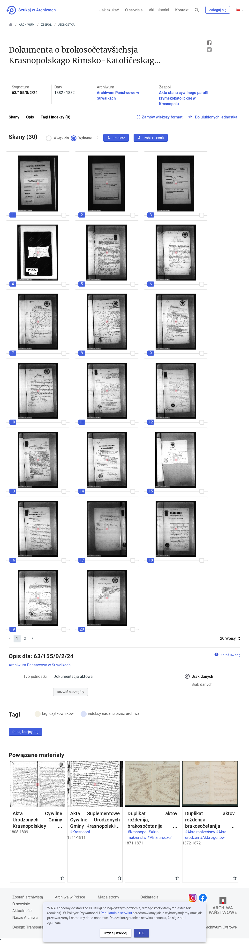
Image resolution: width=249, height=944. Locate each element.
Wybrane (82, 138)
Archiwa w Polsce (70, 897)
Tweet (209, 49)
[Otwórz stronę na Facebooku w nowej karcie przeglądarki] (204, 898)
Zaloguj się (217, 10)
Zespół (46, 24)
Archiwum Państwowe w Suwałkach (40, 665)
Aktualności (159, 10)
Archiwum (26, 24)
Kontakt (182, 10)
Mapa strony (108, 897)
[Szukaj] (197, 10)
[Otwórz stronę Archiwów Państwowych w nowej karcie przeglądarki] (223, 907)
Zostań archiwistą (27, 897)
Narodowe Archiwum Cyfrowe (211, 927)
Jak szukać (109, 10)
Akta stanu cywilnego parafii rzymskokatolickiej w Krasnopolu (183, 98)
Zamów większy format (162, 117)
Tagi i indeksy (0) (55, 117)
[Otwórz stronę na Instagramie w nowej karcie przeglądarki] (194, 898)
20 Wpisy (230, 638)
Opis (30, 117)
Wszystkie (58, 138)
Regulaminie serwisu (116, 913)
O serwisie (134, 10)
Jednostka (66, 24)
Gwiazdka (62, 877)
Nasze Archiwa (25, 917)
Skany (14, 117)
